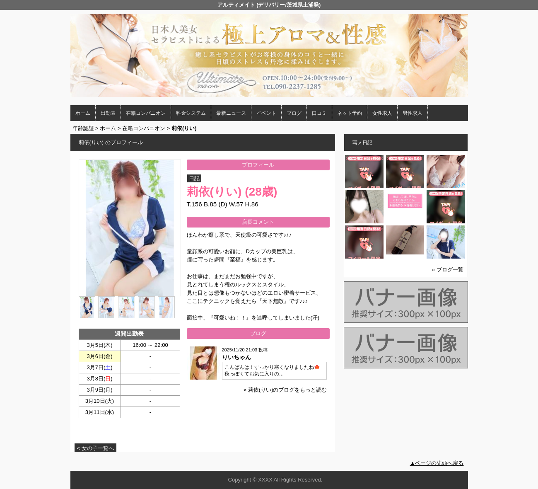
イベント (266, 113)
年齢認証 (83, 128)
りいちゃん (236, 357)
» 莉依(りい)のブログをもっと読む (285, 390)
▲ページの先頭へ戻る (437, 463)
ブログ (294, 113)
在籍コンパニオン (146, 113)
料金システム (191, 113)
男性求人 (412, 113)
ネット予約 (349, 113)
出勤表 (108, 113)
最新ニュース (231, 113)
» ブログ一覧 (447, 269)
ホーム (82, 113)
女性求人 (382, 113)
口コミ (319, 113)
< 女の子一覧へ (95, 448)
